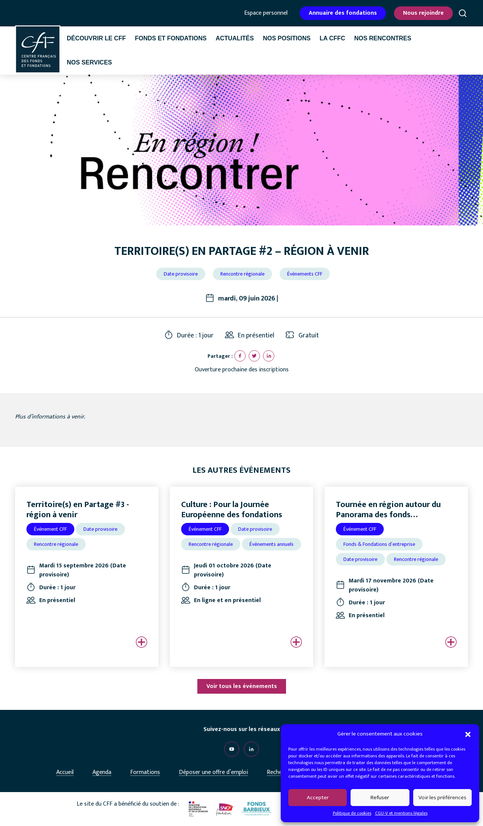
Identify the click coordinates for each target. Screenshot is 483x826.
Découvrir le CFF (96, 38)
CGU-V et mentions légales (401, 813)
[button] (468, 734)
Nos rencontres (382, 38)
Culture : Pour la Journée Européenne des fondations (231, 509)
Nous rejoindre (423, 13)
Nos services (89, 62)
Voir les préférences (442, 797)
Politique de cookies (352, 813)
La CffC (332, 38)
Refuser (380, 797)
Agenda (101, 772)
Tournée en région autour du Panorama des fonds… (388, 509)
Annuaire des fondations (343, 13)
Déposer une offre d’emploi (213, 772)
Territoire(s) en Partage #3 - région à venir (77, 509)
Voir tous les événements (241, 686)
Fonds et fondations (170, 38)
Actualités (234, 38)
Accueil (65, 772)
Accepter (318, 797)
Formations (145, 772)
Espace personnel (266, 13)
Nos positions (287, 38)
